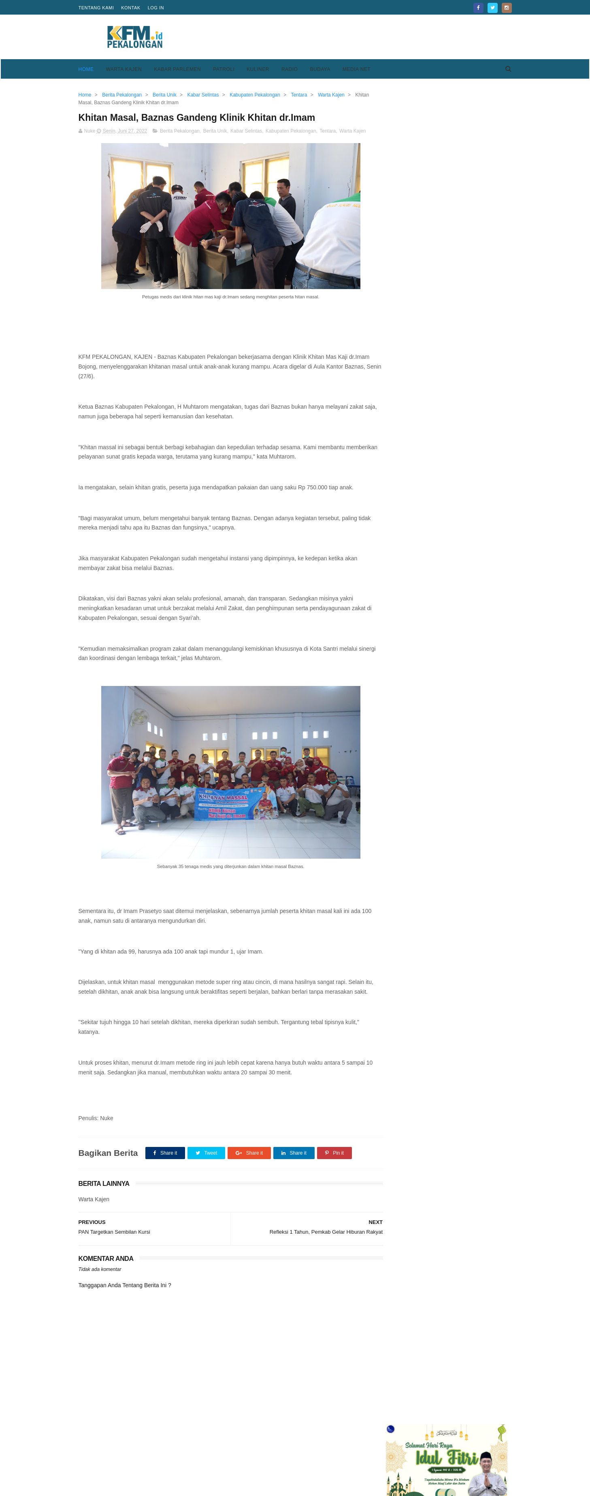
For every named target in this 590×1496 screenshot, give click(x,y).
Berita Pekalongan (180, 131)
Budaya (320, 69)
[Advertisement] (364, 37)
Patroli (223, 69)
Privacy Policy (392, 1453)
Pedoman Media (247, 1463)
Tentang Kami (96, 7)
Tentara (327, 131)
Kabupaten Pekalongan (291, 131)
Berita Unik (215, 131)
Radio (289, 69)
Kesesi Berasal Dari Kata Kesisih (465, 322)
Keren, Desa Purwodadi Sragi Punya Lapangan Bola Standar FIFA (463, 545)
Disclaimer (387, 1463)
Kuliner (258, 69)
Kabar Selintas (246, 131)
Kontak (130, 7)
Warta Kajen (124, 69)
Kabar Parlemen (177, 69)
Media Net (357, 69)
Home (86, 69)
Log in (156, 7)
